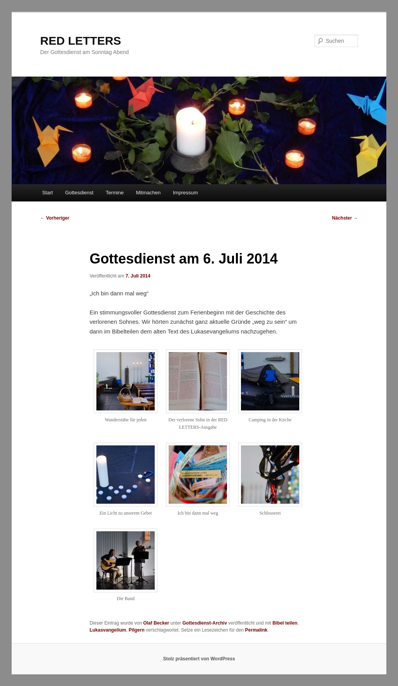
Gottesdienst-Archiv (204, 623)
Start (47, 193)
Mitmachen (148, 193)
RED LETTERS (80, 40)
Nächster (345, 218)
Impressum (185, 193)
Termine (115, 193)
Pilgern (137, 630)
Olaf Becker (156, 623)
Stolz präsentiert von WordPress (199, 659)
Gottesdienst (79, 193)
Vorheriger (54, 218)
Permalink (256, 630)
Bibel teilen (284, 623)
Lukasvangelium (107, 630)
